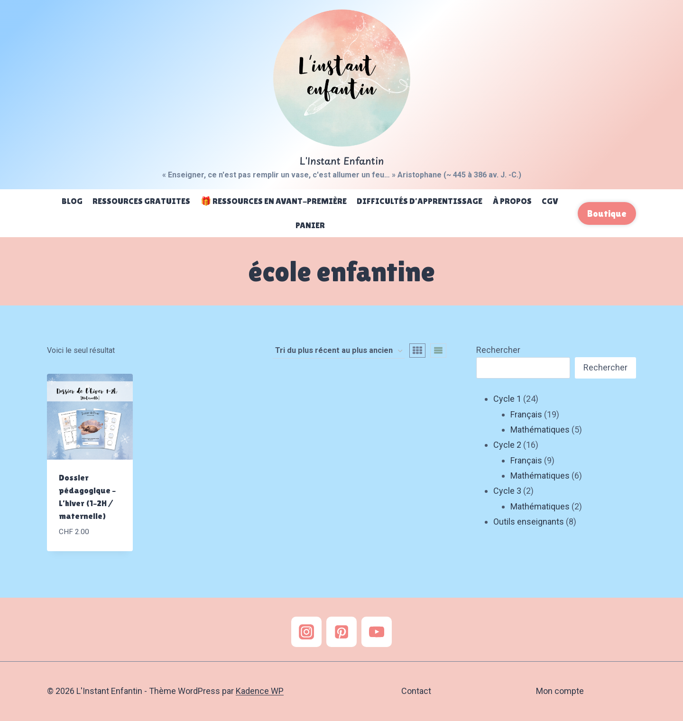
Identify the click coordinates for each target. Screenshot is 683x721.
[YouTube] (376, 632)
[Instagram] (306, 632)
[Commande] (339, 351)
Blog (72, 201)
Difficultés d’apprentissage (419, 201)
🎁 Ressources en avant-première (274, 201)
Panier (310, 225)
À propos (512, 201)
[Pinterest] (341, 632)
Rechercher (498, 350)
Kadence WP (260, 691)
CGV (550, 201)
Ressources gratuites (141, 201)
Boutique (607, 213)
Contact (416, 691)
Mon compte (560, 691)
